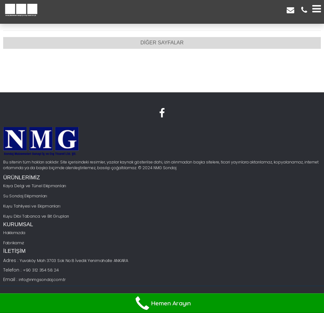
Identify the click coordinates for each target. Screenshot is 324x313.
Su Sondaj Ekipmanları (25, 196)
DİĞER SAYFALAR (162, 42)
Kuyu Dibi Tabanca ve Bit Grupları (36, 216)
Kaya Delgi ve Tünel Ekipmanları (34, 186)
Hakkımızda (14, 233)
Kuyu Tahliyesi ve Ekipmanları (31, 206)
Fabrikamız (13, 243)
